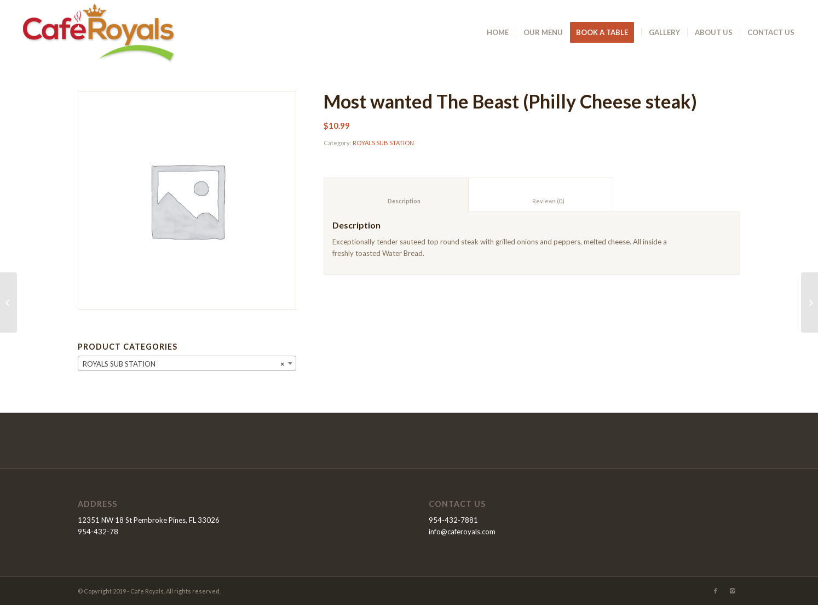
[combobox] (187, 363)
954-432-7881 (453, 520)
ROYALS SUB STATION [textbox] (184, 364)
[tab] (396, 195)
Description (396, 200)
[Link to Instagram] (732, 591)
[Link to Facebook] (715, 591)
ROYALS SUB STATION (383, 142)
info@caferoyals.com (462, 531)
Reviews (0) (541, 200)
